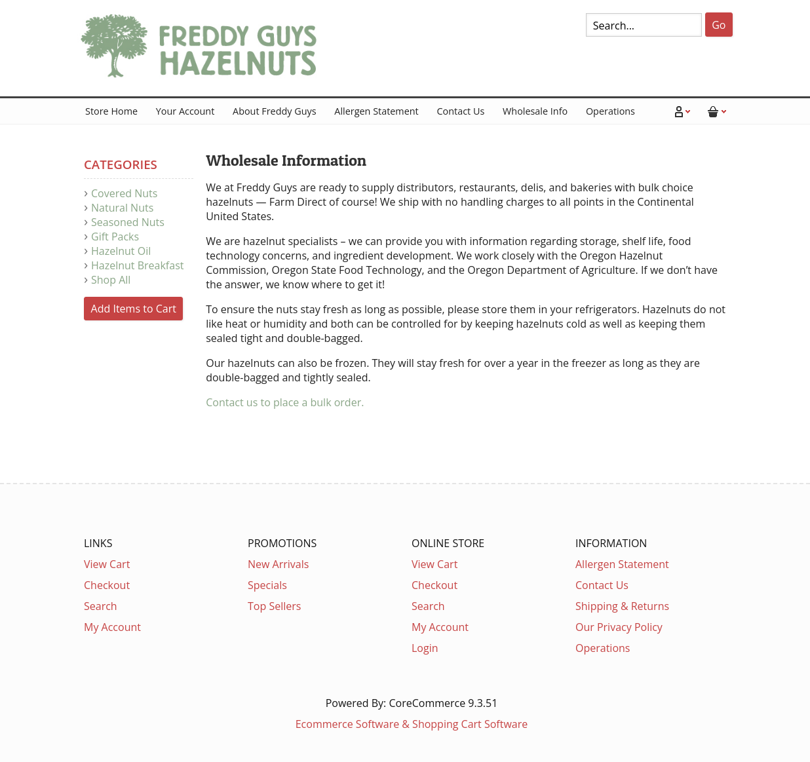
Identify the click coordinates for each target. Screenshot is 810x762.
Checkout (107, 585)
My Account (112, 627)
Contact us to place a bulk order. (286, 402)
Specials (267, 585)
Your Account (185, 111)
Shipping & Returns (622, 606)
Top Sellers (274, 606)
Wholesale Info (535, 111)
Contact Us (460, 111)
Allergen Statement (376, 111)
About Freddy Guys (275, 111)
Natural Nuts (122, 207)
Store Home (111, 111)
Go (718, 25)
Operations (610, 111)
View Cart (107, 564)
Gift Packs (115, 236)
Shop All (110, 280)
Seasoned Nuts (127, 222)
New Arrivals (278, 564)
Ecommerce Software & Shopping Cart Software (412, 724)
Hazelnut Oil (121, 251)
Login (425, 648)
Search (100, 606)
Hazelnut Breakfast (137, 265)
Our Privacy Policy (619, 627)
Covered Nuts (124, 193)
